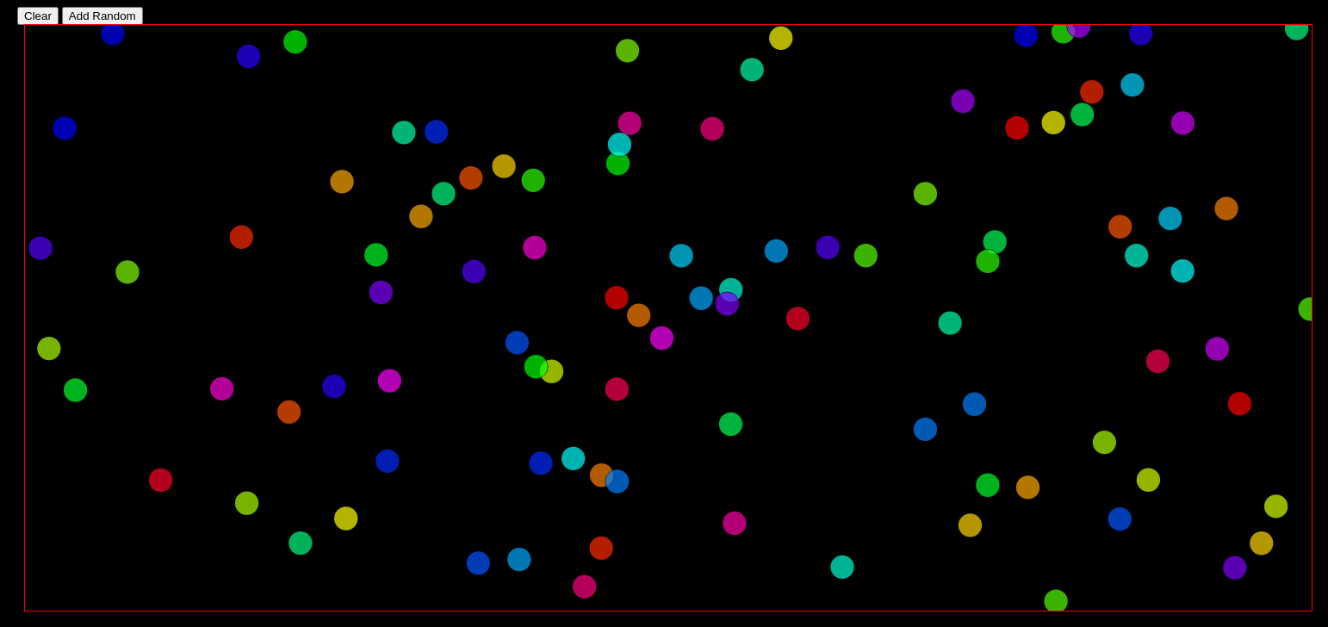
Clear (38, 15)
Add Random (102, 15)
